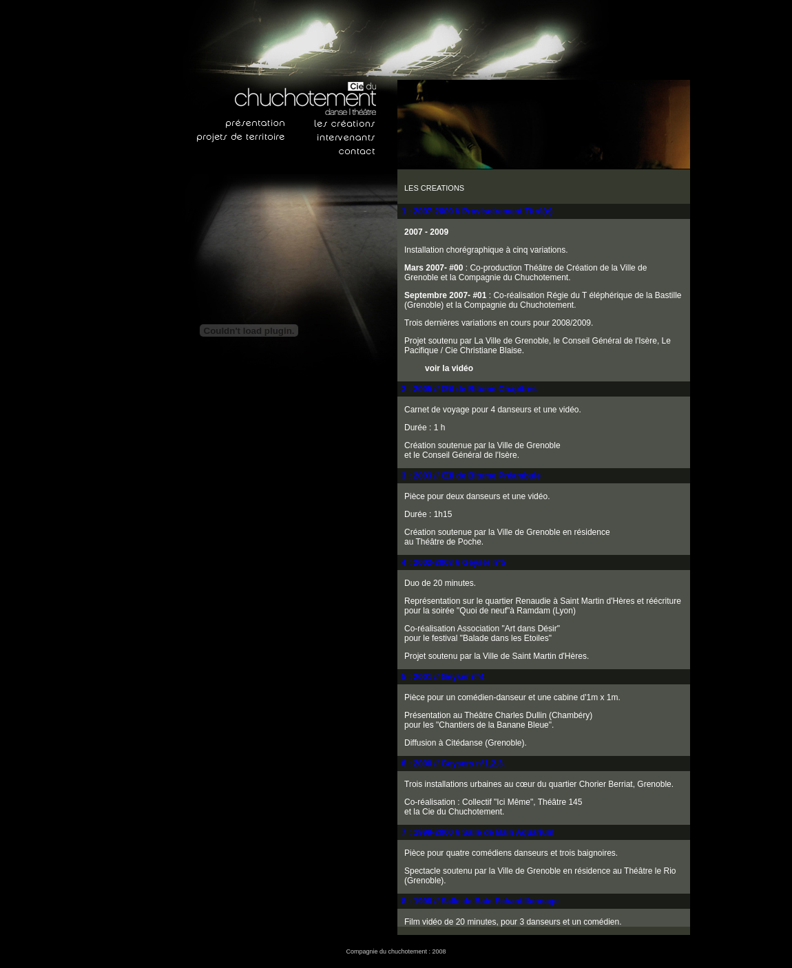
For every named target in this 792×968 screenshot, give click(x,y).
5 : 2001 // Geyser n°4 (443, 677)
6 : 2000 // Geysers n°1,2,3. (453, 763)
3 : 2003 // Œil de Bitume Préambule (471, 476)
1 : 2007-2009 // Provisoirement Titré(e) (477, 211)
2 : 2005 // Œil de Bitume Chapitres (469, 389)
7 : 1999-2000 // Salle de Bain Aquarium (478, 832)
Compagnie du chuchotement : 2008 (396, 951)
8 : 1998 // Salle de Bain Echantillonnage (480, 901)
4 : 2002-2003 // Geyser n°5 (454, 562)
